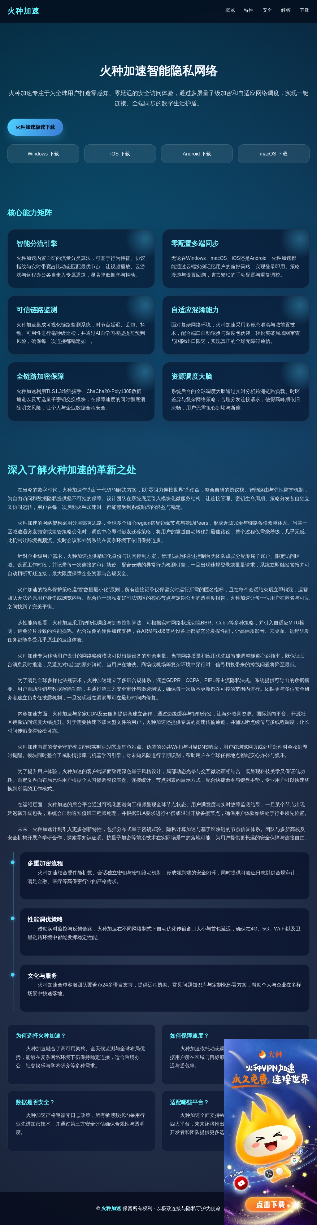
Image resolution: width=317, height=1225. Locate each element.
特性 (249, 10)
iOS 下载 (120, 153)
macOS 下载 (274, 153)
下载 (305, 10)
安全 (267, 10)
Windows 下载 (43, 153)
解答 (286, 10)
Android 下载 (197, 153)
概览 (230, 10)
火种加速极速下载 (35, 127)
